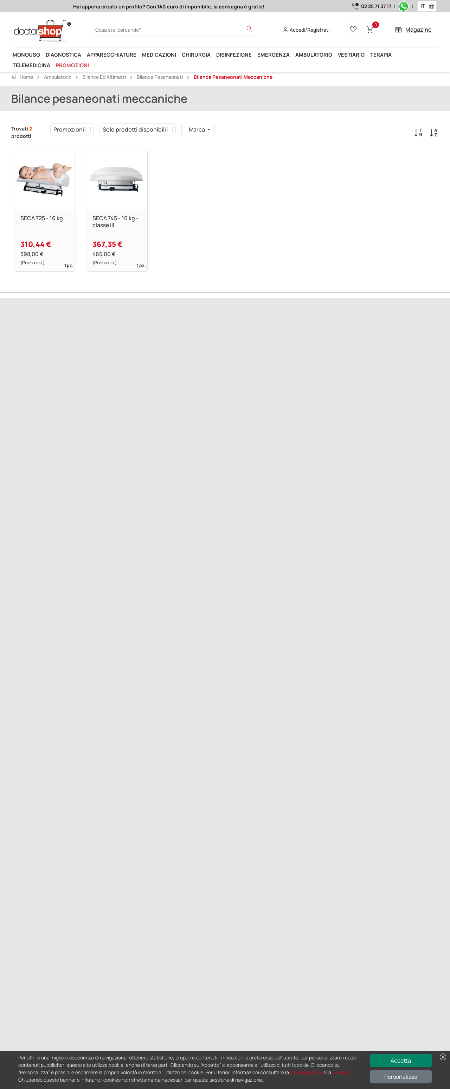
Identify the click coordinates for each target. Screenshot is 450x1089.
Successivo (54, 372)
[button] (433, 6)
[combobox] (422, 6)
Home (22, 76)
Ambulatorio (313, 54)
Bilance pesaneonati (160, 77)
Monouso (26, 54)
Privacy (341, 1072)
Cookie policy (306, 1072)
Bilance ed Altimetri (104, 77)
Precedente (25, 372)
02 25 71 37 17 (376, 6)
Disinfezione (234, 54)
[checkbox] (88, 129)
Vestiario (351, 54)
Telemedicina (31, 65)
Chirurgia (196, 54)
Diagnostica (63, 54)
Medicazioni (159, 54)
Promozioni (72, 65)
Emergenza (273, 54)
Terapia (381, 54)
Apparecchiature (111, 54)
